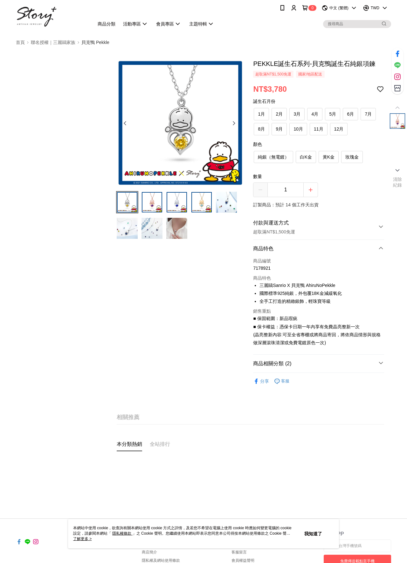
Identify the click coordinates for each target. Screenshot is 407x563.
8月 (261, 129)
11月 (318, 129)
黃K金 (329, 157)
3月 (297, 114)
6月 (350, 114)
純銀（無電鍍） (273, 157)
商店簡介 (149, 552)
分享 (261, 381)
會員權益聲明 (242, 560)
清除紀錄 (397, 182)
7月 (368, 114)
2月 (279, 114)
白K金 (306, 157)
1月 (261, 114)
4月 (315, 114)
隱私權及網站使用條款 (161, 560)
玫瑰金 (352, 157)
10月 (298, 129)
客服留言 (239, 552)
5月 (332, 114)
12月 (339, 129)
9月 (279, 129)
